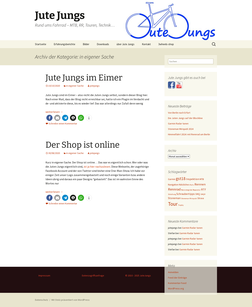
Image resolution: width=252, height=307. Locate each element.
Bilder (86, 44)
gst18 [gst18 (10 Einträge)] (181, 178)
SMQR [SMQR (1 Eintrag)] (203, 194)
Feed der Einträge (177, 277)
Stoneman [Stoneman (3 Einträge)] (174, 198)
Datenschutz (41, 299)
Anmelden (173, 272)
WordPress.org (176, 288)
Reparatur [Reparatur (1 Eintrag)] (197, 190)
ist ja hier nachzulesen (97, 166)
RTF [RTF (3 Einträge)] (203, 189)
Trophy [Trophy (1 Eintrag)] (181, 205)
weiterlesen (54, 112)
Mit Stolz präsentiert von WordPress (70, 299)
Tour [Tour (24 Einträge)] (173, 204)
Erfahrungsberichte (64, 44)
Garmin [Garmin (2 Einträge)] (171, 179)
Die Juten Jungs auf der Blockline (185, 118)
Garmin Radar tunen (178, 123)
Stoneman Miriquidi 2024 (180, 128)
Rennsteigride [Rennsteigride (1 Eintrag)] (186, 190)
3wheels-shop (166, 44)
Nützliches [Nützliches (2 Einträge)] (184, 184)
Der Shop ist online (83, 145)
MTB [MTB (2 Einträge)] (202, 179)
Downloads (103, 44)
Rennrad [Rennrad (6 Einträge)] (174, 189)
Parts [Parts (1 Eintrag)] (192, 185)
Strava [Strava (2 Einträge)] (200, 198)
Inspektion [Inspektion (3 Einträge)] (192, 179)
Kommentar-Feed (177, 283)
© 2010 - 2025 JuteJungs (138, 275)
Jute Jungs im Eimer (84, 78)
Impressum (44, 275)
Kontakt (146, 44)
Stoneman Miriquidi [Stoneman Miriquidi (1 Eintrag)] (189, 198)
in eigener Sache (75, 85)
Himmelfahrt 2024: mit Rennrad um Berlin (189, 134)
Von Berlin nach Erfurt (179, 112)
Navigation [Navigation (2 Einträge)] (173, 184)
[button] (49, 118)
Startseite (40, 44)
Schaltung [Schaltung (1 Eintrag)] (172, 194)
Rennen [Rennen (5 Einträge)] (200, 184)
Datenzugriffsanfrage (93, 275)
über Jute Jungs (125, 44)
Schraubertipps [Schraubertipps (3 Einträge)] (185, 194)
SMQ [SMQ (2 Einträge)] (197, 194)
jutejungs (95, 85)
